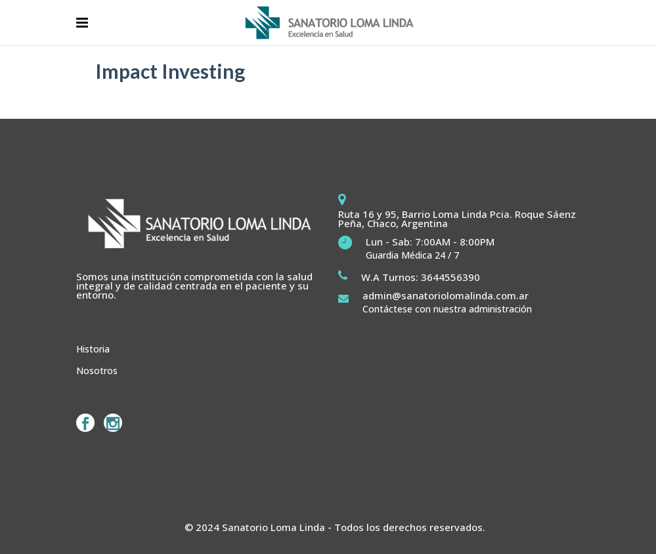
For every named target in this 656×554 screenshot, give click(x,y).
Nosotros (97, 370)
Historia (93, 349)
